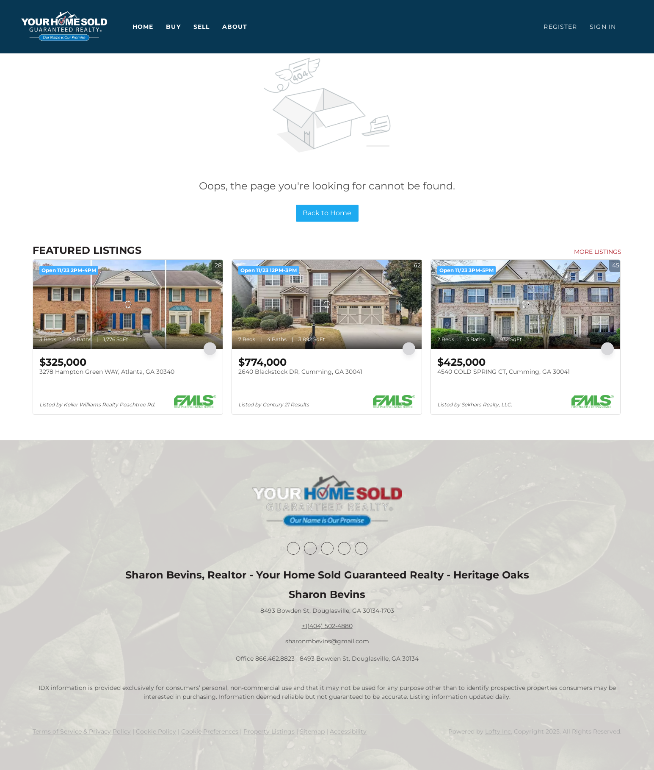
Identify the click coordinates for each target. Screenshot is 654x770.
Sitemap (312, 731)
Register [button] (560, 27)
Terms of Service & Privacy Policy (82, 731)
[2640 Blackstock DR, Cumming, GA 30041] (327, 304)
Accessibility (348, 731)
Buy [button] (173, 27)
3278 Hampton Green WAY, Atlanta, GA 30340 (106, 371)
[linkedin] (310, 548)
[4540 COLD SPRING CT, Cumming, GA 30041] (526, 304)
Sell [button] (201, 27)
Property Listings (269, 731)
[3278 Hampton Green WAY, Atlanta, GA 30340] (128, 304)
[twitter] (327, 548)
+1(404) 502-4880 (327, 626)
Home (142, 27)
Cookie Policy (156, 731)
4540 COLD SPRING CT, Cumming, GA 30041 (503, 371)
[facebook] (293, 548)
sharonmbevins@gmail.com (327, 641)
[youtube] (361, 548)
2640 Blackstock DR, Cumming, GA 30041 (300, 371)
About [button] (235, 27)
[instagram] (344, 548)
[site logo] (327, 501)
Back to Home (327, 213)
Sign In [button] (603, 27)
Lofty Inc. (498, 731)
